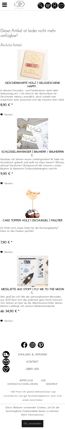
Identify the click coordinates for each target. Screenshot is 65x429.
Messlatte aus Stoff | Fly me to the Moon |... (32, 291)
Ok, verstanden (32, 423)
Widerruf (52, 384)
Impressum (26, 380)
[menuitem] (41, 6)
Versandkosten (10, 395)
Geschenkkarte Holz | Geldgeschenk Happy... (32, 84)
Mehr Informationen (32, 415)
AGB (43, 380)
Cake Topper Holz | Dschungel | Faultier (32, 221)
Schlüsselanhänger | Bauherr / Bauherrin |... (32, 153)
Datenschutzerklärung (22, 384)
